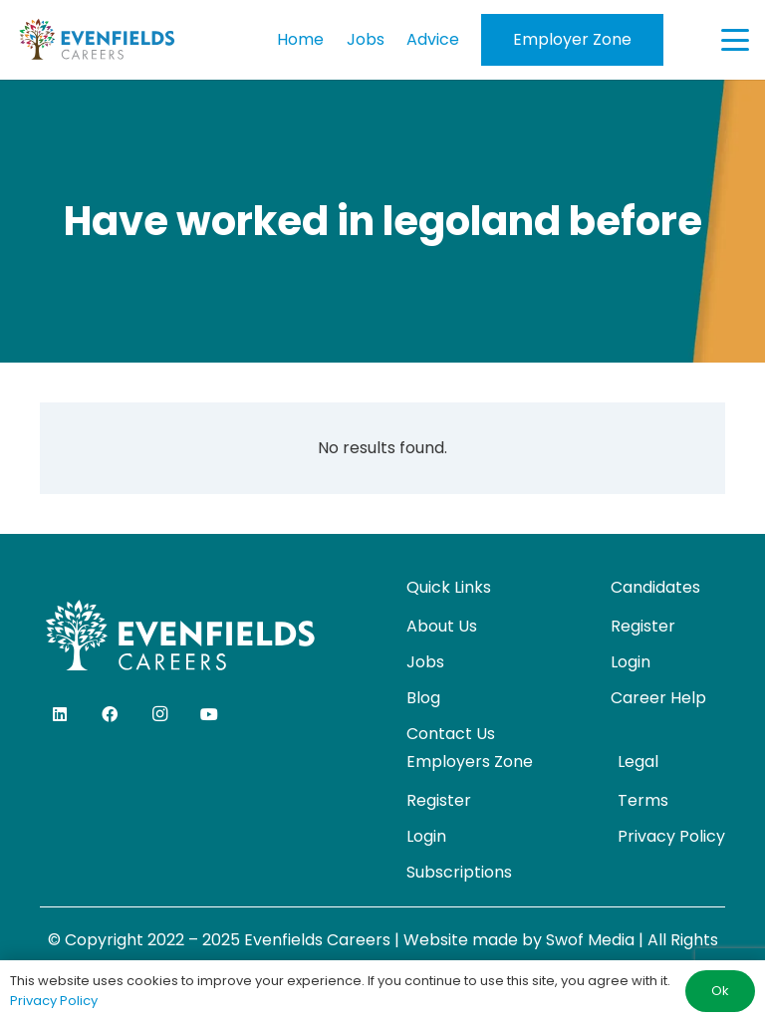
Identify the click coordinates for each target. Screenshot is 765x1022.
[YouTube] (209, 714)
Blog (423, 697)
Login (630, 661)
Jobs (425, 661)
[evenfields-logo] (96, 40)
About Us (441, 626)
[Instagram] (159, 714)
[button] (735, 40)
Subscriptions (459, 872)
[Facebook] (109, 714)
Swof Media (590, 939)
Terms (643, 800)
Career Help (658, 697)
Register (643, 626)
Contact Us (450, 733)
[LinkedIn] (60, 714)
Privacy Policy (671, 836)
